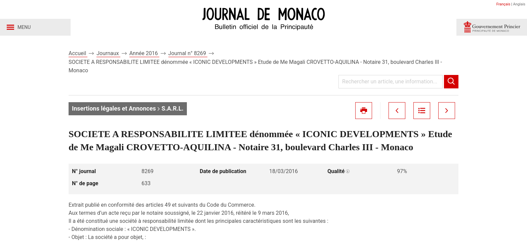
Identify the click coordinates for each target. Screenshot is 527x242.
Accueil (78, 53)
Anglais (519, 4)
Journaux (108, 53)
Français (503, 4)
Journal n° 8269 (187, 53)
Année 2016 (144, 53)
